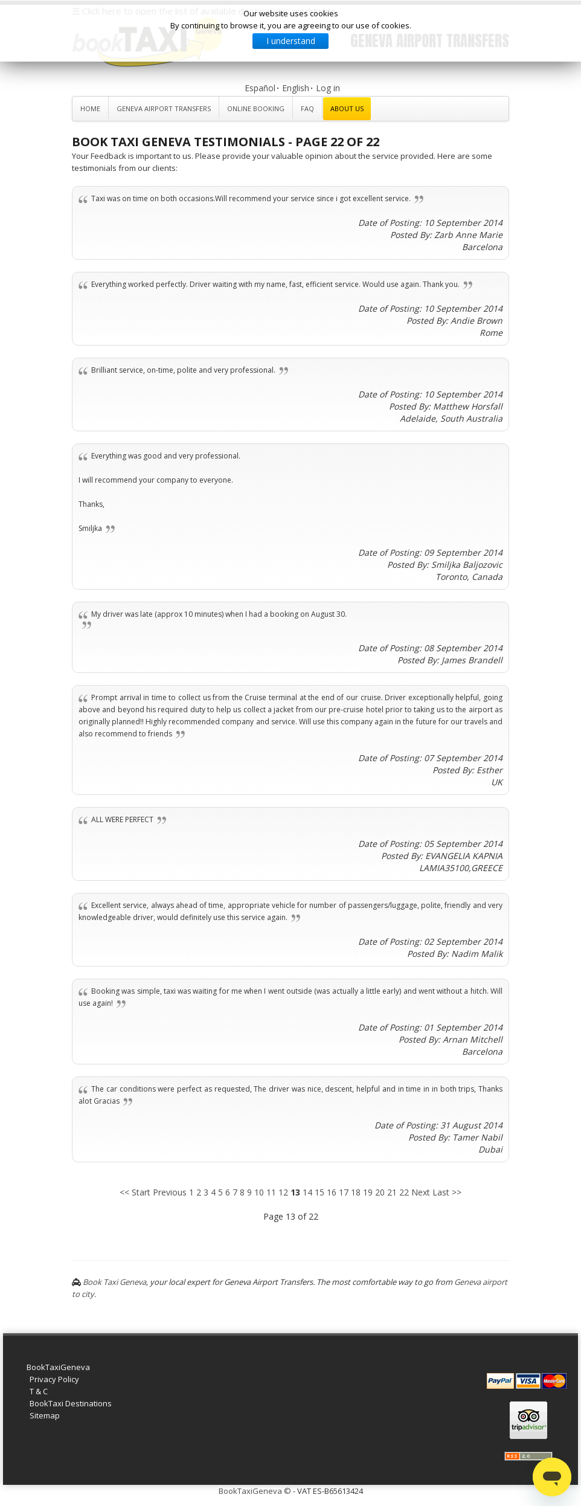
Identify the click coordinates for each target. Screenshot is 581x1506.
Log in (328, 88)
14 (307, 1192)
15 (319, 1192)
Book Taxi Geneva (114, 1281)
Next (420, 1192)
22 (404, 1192)
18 (356, 1192)
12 (283, 1192)
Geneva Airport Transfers (164, 108)
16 (331, 1192)
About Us (347, 108)
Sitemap (45, 1415)
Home (90, 108)
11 (271, 1192)
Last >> (446, 1192)
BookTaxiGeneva (58, 1367)
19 (368, 1192)
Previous (170, 1192)
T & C (39, 1391)
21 (392, 1192)
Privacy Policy (54, 1379)
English (295, 88)
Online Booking (255, 108)
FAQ (307, 108)
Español (260, 88)
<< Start (135, 1192)
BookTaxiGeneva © (255, 1490)
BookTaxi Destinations (71, 1403)
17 (343, 1192)
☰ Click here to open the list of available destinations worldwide (204, 11)
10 (259, 1192)
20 (380, 1192)
